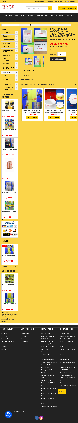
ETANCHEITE (52, 15)
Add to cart (58, 59)
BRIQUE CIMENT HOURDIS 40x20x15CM (9, 211)
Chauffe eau (9, 76)
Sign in (43, 1)
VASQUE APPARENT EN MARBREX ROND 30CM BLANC (54, 111)
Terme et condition (7, 341)
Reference (53, 39)
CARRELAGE (22, 15)
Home (3, 29)
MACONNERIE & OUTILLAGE (65, 15)
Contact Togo (66, 329)
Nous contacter (6, 344)
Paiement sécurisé (7, 339)
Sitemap (4, 347)
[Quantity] (60, 54)
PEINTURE (23, 20)
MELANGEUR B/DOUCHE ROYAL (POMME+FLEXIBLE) (9, 284)
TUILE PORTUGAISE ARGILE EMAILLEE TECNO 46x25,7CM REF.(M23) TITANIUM (9, 173)
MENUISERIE (15, 20)
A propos (4, 336)
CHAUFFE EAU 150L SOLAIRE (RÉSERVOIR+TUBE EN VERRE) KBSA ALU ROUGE (9, 149)
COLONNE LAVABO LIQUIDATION (9, 304)
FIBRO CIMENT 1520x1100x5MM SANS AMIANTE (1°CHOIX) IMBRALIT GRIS (9, 192)
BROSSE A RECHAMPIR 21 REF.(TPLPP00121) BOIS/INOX (32, 111)
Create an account (53, 1)
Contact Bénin (47, 329)
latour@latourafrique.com (69, 385)
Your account (27, 329)
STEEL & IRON (12, 15)
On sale (4, 241)
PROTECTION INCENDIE (34, 20)
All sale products (10, 267)
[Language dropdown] (71, 1)
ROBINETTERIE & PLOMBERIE (50, 20)
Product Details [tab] (28, 71)
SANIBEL (28, 75)
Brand (68, 39)
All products (5, 220)
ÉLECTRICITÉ (31, 15)
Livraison (4, 334)
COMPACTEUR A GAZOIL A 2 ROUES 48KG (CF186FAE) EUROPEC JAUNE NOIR (9, 110)
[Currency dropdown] (63, 1)
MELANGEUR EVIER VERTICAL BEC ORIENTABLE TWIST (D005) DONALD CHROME (9, 255)
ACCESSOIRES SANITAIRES (9, 88)
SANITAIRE (63, 20)
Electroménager (42, 15)
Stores (3, 349)
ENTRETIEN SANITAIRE (8, 80)
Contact (3, 1)
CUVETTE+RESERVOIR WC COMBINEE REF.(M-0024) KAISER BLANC (9, 130)
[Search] (39, 8)
